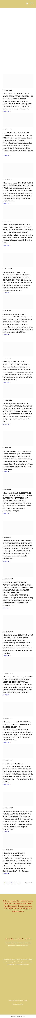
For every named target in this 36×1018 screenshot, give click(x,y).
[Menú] (30, 4)
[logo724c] (15, 4)
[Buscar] (26, 4)
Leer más (7, 111)
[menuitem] (26, 4)
